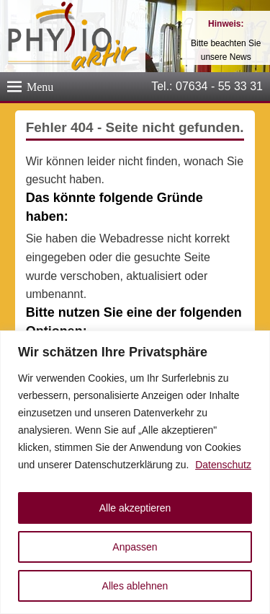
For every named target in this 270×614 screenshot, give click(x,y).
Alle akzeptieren (135, 508)
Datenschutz (223, 464)
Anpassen (134, 547)
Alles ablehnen (135, 586)
